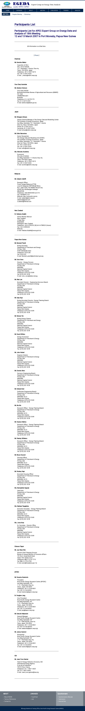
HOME (7, 10)
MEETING (42, 10)
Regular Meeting (17, 14)
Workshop (27, 14)
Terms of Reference (10, 699)
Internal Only (62, 701)
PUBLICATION (54, 10)
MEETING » (6, 14)
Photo (36, 55)
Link (32, 699)
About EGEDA (8, 697)
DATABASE (19, 10)
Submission (62, 699)
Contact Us (7, 701)
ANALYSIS (77, 10)
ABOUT (31, 10)
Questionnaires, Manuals (66, 697)
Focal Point (34, 697)
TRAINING (66, 10)
